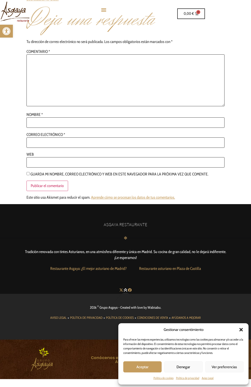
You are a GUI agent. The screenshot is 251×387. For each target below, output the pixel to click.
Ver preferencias (224, 367)
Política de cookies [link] (163, 378)
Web (30, 154)
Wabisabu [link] (154, 307)
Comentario (38, 52)
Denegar (183, 367)
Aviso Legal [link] (208, 378)
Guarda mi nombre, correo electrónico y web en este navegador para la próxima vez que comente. (119, 174)
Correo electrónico (45, 135)
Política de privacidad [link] (187, 378)
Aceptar (142, 367)
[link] (6, 31)
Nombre (34, 115)
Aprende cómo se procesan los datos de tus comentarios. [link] (133, 197)
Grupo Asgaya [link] (109, 307)
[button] (241, 329)
